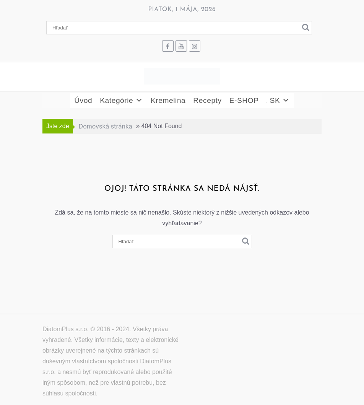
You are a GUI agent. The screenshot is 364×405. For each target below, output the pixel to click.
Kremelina (168, 100)
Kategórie (121, 100)
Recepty (207, 100)
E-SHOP (244, 100)
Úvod (83, 100)
